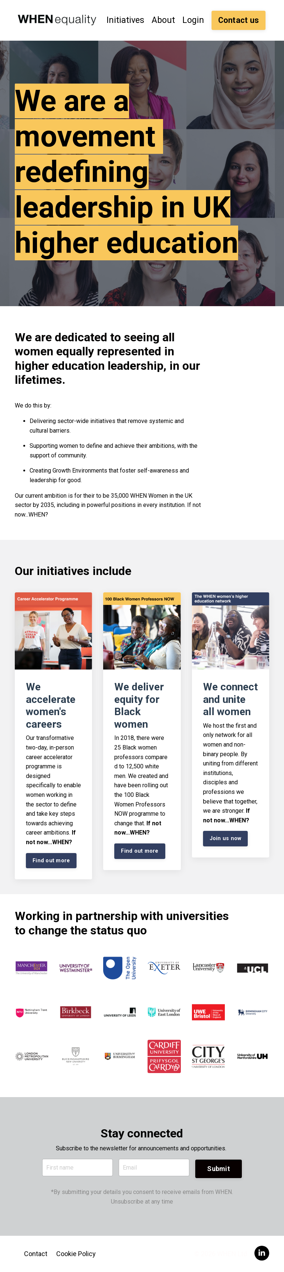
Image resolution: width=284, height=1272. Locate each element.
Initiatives (124, 20)
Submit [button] (218, 1167)
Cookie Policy (76, 1253)
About (163, 20)
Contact (35, 1253)
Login (193, 20)
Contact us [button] (238, 19)
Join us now (225, 838)
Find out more (51, 860)
